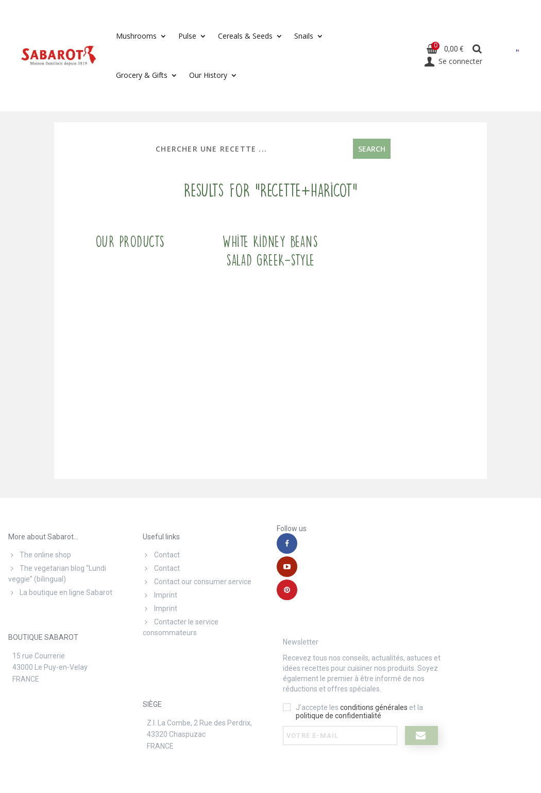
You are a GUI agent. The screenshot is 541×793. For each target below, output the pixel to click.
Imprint (160, 595)
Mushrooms (136, 36)
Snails (303, 36)
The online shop (39, 555)
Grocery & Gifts (141, 75)
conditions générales (374, 707)
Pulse (187, 36)
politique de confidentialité (338, 716)
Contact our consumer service (197, 581)
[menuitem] (517, 50)
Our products (130, 242)
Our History (208, 75)
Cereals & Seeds (245, 36)
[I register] (421, 735)
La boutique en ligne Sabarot (60, 592)
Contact (161, 555)
